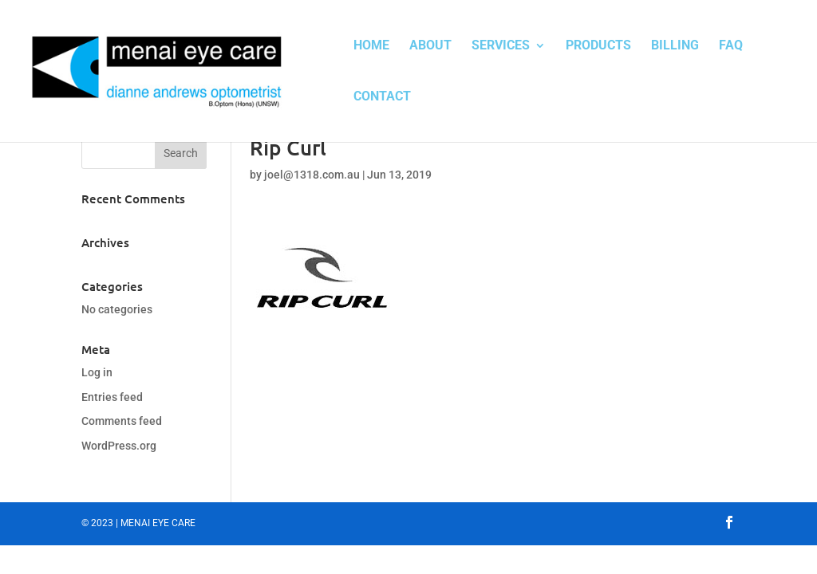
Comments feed (121, 421)
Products (598, 46)
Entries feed (112, 397)
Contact (382, 97)
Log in (96, 372)
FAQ (731, 46)
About (430, 46)
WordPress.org (118, 445)
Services (501, 46)
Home (371, 46)
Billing (675, 46)
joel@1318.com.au (312, 174)
